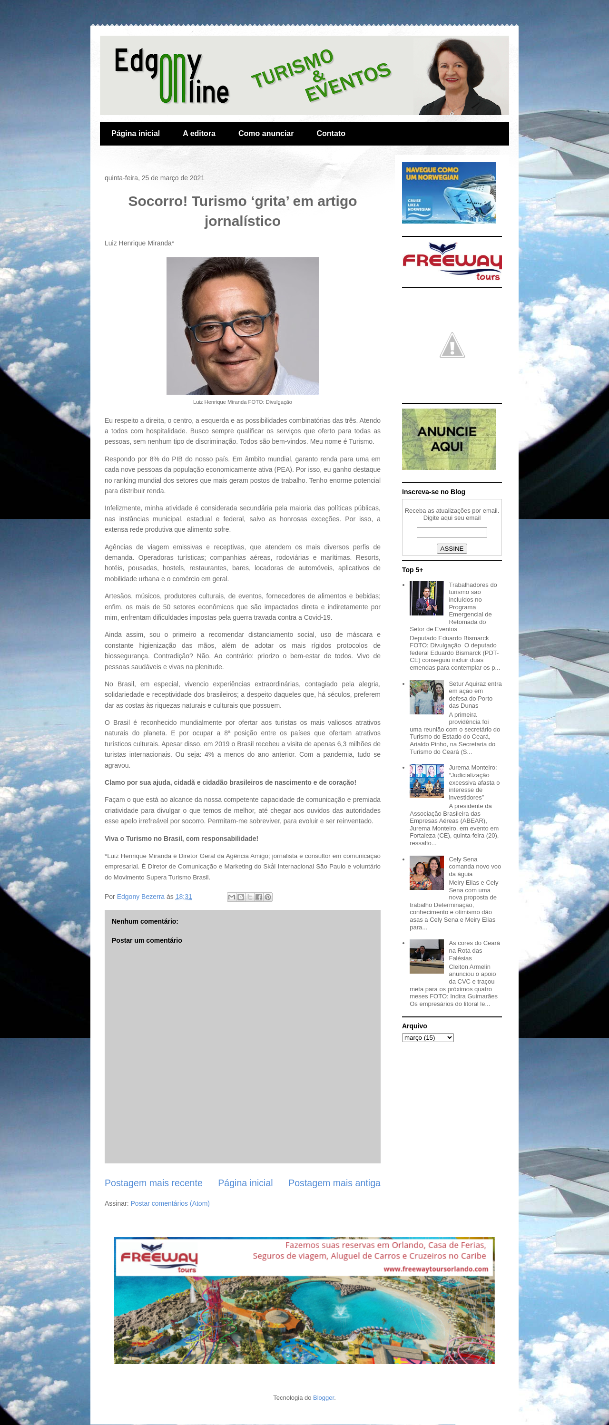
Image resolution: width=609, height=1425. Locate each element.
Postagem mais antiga (334, 1183)
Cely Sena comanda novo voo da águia (475, 867)
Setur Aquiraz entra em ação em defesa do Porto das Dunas (475, 695)
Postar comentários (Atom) (170, 1203)
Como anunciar (266, 133)
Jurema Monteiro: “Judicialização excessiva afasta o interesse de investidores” (474, 782)
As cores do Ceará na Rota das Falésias (474, 950)
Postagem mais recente (154, 1183)
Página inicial (135, 133)
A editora (199, 133)
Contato (330, 133)
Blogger (323, 1397)
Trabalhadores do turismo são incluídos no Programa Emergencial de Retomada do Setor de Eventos (453, 607)
